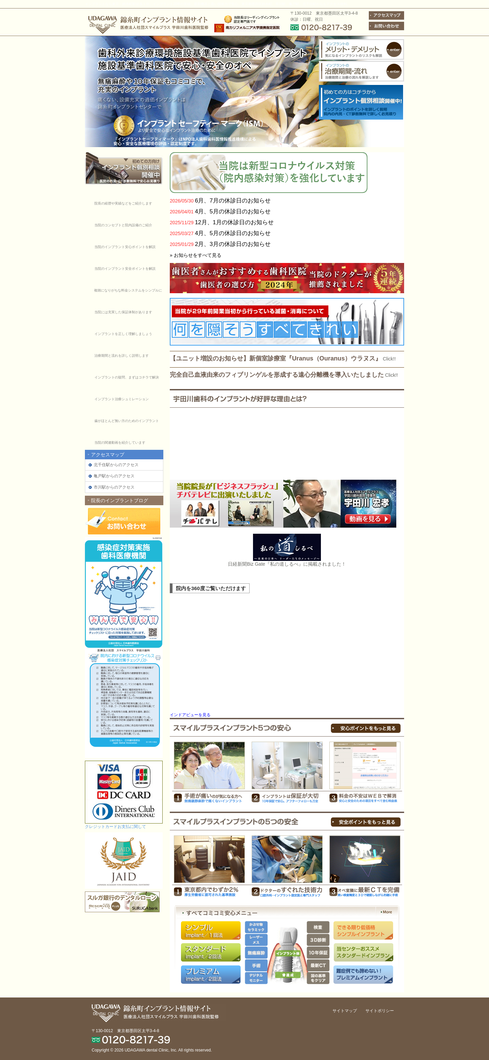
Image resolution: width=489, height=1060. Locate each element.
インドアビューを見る (190, 714)
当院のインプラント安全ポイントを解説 (125, 268)
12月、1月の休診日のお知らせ (234, 222)
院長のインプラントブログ (119, 500)
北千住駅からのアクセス (116, 464)
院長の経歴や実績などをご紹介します (123, 203)
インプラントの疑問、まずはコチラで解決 (126, 377)
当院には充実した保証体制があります (123, 312)
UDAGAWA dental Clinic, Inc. (151, 1050)
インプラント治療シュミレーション (121, 399)
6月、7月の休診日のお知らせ (233, 200)
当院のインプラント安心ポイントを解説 (125, 247)
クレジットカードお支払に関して (115, 826)
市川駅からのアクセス (114, 487)
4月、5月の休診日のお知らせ (233, 211)
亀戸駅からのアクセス (114, 476)
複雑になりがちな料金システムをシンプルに (128, 290)
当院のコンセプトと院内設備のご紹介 (123, 225)
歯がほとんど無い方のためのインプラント (126, 421)
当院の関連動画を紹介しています (119, 442)
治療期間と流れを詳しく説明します (121, 355)
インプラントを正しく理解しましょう (123, 334)
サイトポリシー (379, 1010)
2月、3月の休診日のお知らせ (233, 244)
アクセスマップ (107, 454)
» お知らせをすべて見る (195, 255)
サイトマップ (344, 1010)
